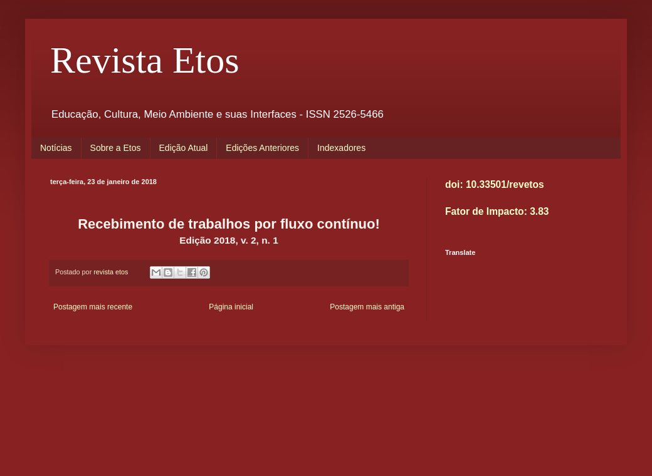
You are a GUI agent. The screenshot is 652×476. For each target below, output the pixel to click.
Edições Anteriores (262, 148)
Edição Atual (183, 148)
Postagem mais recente (92, 307)
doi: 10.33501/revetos (494, 184)
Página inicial (231, 307)
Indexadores (341, 148)
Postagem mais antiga (367, 307)
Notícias (56, 148)
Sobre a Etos (115, 148)
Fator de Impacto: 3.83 (497, 211)
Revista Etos (144, 60)
